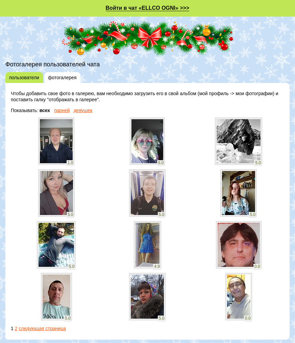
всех (45, 110)
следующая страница (42, 328)
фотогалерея (62, 77)
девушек (83, 110)
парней (62, 110)
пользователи (24, 77)
